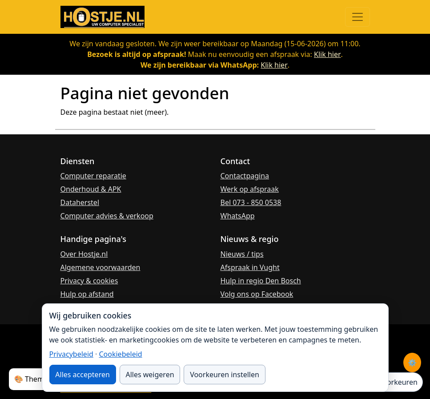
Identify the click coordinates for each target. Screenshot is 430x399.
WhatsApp (238, 216)
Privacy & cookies (89, 281)
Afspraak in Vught (250, 267)
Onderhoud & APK (90, 189)
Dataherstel (80, 202)
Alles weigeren (149, 374)
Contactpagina (245, 176)
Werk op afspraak (250, 189)
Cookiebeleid (120, 354)
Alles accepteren (82, 374)
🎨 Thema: (32, 379)
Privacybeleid (71, 354)
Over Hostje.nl (84, 254)
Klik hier (327, 54)
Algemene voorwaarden (100, 267)
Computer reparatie (93, 176)
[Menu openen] (357, 17)
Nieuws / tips (242, 254)
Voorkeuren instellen (224, 374)
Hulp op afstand (87, 294)
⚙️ (412, 362)
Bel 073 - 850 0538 (251, 202)
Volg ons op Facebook (257, 294)
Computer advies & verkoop (106, 216)
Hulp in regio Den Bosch (261, 281)
